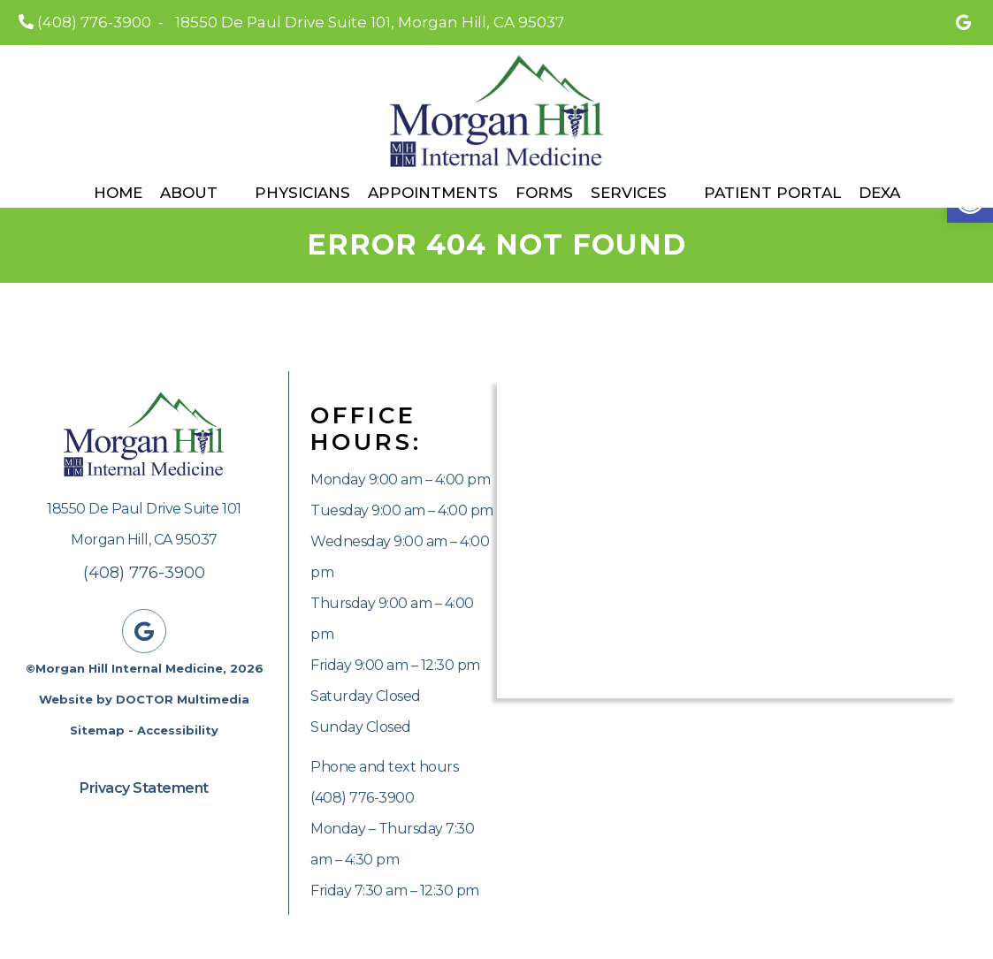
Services (629, 193)
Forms (544, 193)
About (189, 193)
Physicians (302, 193)
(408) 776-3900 (94, 22)
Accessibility (177, 730)
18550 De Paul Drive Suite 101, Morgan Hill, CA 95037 (369, 22)
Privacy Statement (144, 788)
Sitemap (97, 730)
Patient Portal (772, 193)
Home (118, 193)
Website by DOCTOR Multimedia (144, 699)
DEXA (879, 193)
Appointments (433, 193)
